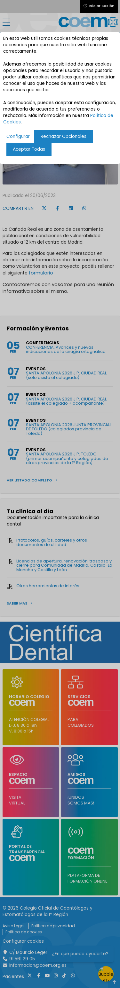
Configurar (18, 136)
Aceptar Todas (29, 149)
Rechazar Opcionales (63, 136)
